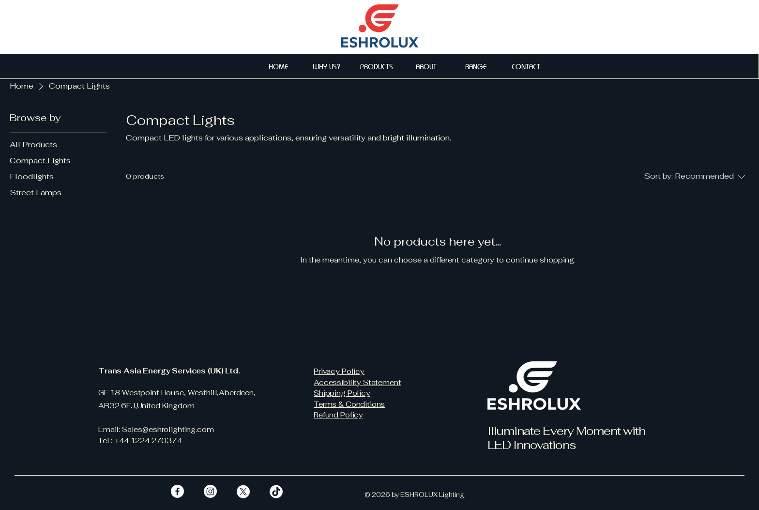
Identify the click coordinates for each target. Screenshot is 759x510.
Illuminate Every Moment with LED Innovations (566, 437)
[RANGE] (477, 66)
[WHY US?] (327, 66)
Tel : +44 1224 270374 (140, 440)
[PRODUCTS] (377, 66)
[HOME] (280, 66)
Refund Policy (338, 414)
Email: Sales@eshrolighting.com (156, 429)
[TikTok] (276, 491)
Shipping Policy (342, 393)
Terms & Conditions (349, 404)
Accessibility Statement (357, 382)
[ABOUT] (427, 66)
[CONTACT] (527, 66)
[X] (243, 491)
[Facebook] (177, 491)
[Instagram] (210, 491)
